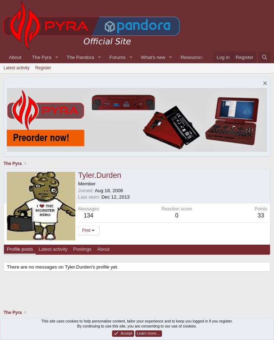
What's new (153, 57)
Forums (118, 57)
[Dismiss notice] (264, 84)
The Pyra (41, 57)
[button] (56, 57)
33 (261, 215)
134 (88, 215)
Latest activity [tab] (53, 249)
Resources (192, 57)
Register (43, 67)
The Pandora (80, 57)
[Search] (264, 57)
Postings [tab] (82, 249)
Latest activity (17, 67)
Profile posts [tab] (20, 249)
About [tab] (103, 249)
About (15, 57)
